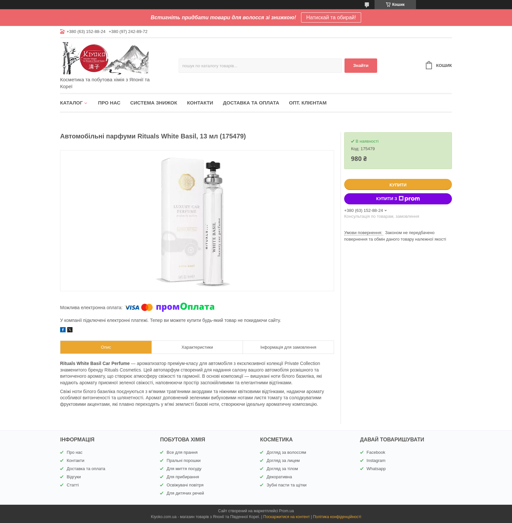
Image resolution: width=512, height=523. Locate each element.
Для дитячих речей (185, 493)
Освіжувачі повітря (185, 485)
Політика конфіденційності (337, 517)
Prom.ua (286, 511)
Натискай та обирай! (331, 17)
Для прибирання (183, 476)
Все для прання (182, 452)
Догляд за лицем (283, 460)
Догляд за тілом (282, 468)
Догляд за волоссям (286, 452)
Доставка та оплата (251, 102)
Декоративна (279, 476)
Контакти (200, 102)
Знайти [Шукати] (361, 65)
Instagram (376, 460)
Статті (73, 485)
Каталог (71, 102)
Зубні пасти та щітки (286, 485)
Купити (398, 184)
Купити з (398, 199)
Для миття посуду (184, 468)
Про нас (109, 102)
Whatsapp (376, 468)
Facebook (376, 452)
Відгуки (74, 476)
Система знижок (153, 102)
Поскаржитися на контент (286, 517)
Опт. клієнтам (308, 102)
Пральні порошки (183, 460)
